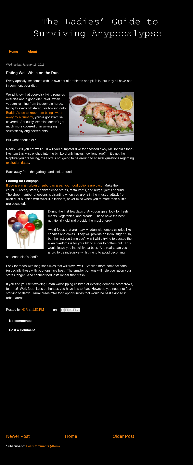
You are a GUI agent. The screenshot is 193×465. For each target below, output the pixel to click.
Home (13, 51)
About (32, 51)
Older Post (123, 436)
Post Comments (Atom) (43, 446)
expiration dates (17, 162)
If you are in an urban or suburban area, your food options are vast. (54, 185)
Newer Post (18, 436)
